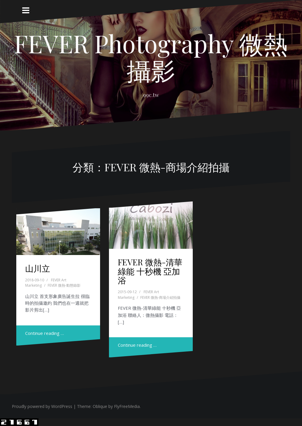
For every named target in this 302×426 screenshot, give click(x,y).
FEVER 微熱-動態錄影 (64, 285)
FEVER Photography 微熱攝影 (151, 56)
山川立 (37, 268)
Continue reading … (44, 333)
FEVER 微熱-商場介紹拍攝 (160, 297)
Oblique (100, 406)
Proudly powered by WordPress (42, 406)
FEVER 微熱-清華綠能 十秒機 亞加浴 (150, 271)
